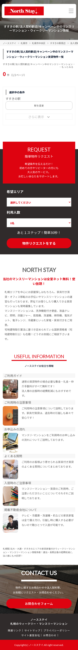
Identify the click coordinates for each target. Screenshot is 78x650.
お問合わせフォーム (39, 603)
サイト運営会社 (30, 635)
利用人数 (13, 212)
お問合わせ (50, 635)
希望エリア (15, 191)
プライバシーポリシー (57, 630)
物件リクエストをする (39, 243)
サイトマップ (32, 630)
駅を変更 (39, 105)
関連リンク (14, 630)
